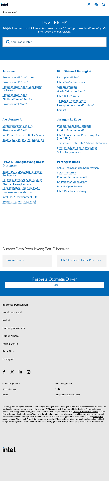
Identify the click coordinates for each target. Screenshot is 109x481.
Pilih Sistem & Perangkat (74, 71)
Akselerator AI (12, 119)
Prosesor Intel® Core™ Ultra (18, 77)
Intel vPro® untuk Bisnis (71, 82)
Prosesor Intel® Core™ (15, 82)
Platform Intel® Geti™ (14, 130)
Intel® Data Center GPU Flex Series (23, 139)
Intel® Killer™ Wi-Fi (68, 96)
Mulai (54, 285)
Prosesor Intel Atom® (14, 104)
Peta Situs (8, 351)
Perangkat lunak (68, 162)
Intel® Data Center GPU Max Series (23, 135)
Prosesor (8, 71)
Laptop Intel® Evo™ (68, 77)
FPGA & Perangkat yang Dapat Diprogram (23, 163)
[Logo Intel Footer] (9, 449)
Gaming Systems (67, 86)
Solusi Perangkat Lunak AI (17, 125)
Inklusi (6, 320)
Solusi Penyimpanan (69, 152)
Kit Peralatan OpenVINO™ (72, 182)
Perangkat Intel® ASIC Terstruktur (22, 179)
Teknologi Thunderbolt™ (71, 100)
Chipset (61, 110)
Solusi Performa (66, 172)
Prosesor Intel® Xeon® (15, 94)
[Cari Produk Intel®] (54, 42)
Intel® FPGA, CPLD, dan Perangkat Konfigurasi (22, 173)
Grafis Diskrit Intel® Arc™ (71, 91)
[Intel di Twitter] (12, 372)
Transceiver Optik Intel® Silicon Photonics (82, 143)
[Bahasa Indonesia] (96, 4)
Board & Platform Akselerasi (19, 201)
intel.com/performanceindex (85, 411)
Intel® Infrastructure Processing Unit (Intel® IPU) (78, 136)
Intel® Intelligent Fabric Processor (77, 147)
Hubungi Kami (10, 336)
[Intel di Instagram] (29, 372)
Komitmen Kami (12, 312)
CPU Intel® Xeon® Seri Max (18, 99)
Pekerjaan (8, 359)
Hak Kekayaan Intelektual (17, 192)
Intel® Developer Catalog (71, 191)
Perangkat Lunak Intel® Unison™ (75, 105)
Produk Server (15, 260)
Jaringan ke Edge (69, 119)
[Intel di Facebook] (4, 372)
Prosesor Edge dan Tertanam (74, 125)
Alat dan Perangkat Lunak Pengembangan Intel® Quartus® (21, 186)
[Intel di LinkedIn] (20, 372)
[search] (8, 42)
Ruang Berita (10, 343)
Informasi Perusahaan (15, 304)
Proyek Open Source (69, 186)
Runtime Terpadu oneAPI (72, 177)
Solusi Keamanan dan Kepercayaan (78, 168)
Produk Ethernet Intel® (70, 130)
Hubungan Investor (13, 328)
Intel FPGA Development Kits (19, 197)
